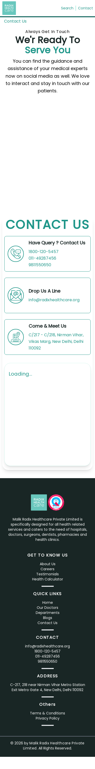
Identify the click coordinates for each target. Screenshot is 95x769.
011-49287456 (42, 258)
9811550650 (40, 265)
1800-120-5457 (44, 252)
